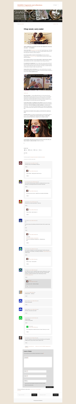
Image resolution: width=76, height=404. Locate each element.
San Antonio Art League (33, 56)
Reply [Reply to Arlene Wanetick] (26, 342)
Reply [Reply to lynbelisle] (28, 286)
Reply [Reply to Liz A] (26, 296)
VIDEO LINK (26, 93)
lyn (29, 170)
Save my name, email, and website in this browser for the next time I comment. (35, 383)
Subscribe (34, 394)
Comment (26, 357)
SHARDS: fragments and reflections (29, 5)
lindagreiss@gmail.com (47, 251)
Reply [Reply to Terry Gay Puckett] (26, 186)
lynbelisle (30, 280)
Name (25, 371)
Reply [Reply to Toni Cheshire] (26, 277)
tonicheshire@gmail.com (29, 274)
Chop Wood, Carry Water (35, 50)
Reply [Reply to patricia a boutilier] (26, 304)
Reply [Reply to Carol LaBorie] (26, 230)
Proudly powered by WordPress (38, 400)
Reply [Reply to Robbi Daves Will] (26, 166)
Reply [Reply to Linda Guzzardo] (26, 322)
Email (25, 376)
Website (25, 380)
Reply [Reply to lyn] (28, 175)
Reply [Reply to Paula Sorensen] (26, 205)
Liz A (25, 292)
